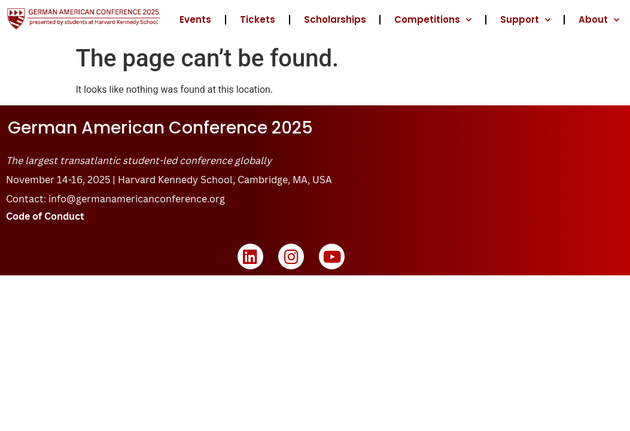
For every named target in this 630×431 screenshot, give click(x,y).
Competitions (432, 20)
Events (195, 19)
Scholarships (335, 19)
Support (525, 20)
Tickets (257, 19)
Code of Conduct (45, 216)
